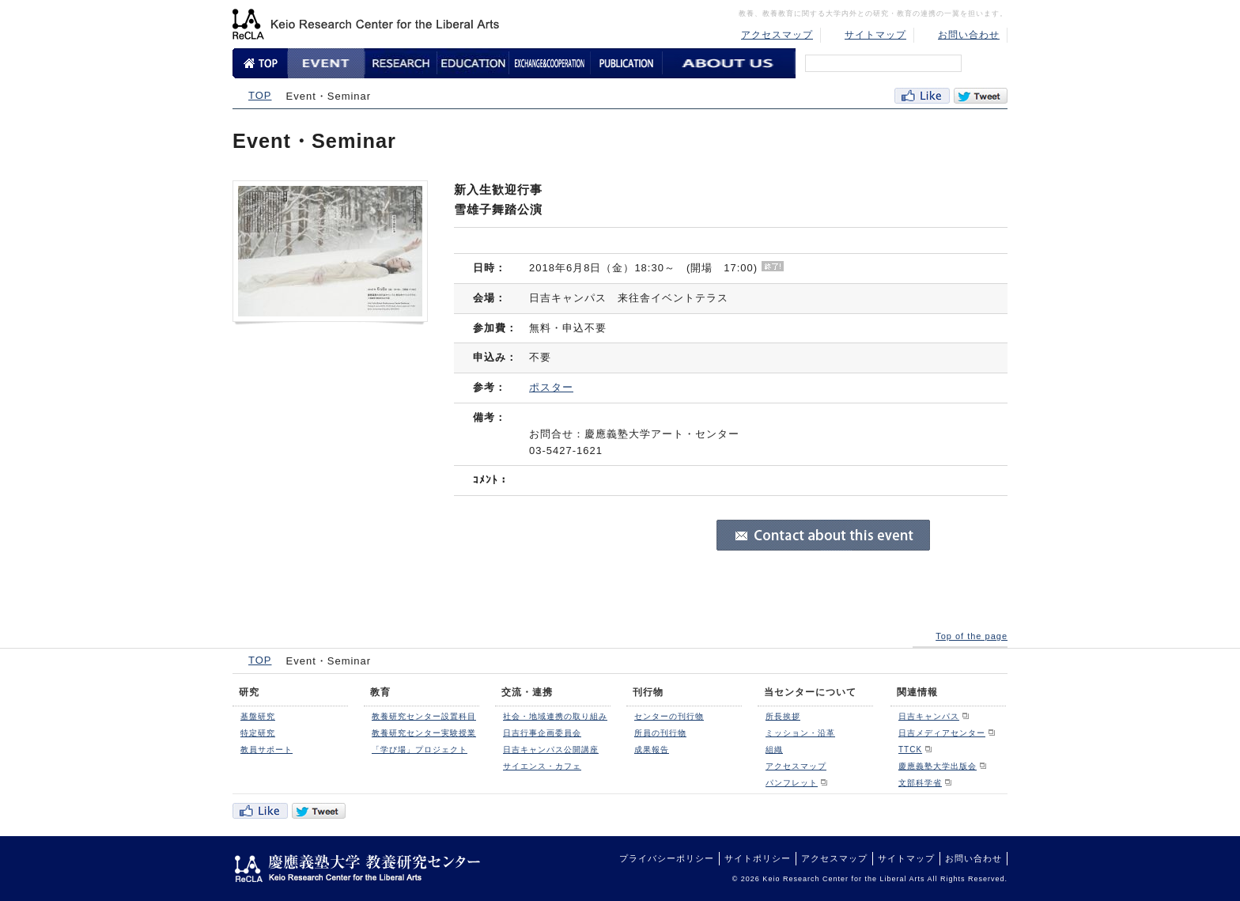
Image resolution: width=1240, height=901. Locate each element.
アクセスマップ (777, 34)
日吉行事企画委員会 (542, 733)
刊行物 (648, 692)
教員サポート (266, 749)
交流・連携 (527, 692)
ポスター (551, 387)
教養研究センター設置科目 (424, 716)
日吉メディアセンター (941, 733)
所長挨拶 (783, 716)
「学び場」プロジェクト (419, 749)
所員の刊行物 (660, 733)
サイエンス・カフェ (542, 766)
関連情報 (917, 692)
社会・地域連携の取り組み (555, 716)
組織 (774, 749)
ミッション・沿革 (800, 733)
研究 (249, 692)
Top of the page (972, 636)
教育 (380, 692)
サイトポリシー (757, 858)
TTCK (910, 749)
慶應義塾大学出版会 (937, 766)
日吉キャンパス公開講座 (551, 749)
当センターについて (810, 692)
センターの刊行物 (669, 716)
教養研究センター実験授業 (424, 733)
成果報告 (651, 749)
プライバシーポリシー (666, 858)
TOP (260, 95)
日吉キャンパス (928, 716)
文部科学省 (920, 782)
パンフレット (792, 782)
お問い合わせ (969, 34)
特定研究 (257, 733)
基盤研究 (257, 716)
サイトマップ (875, 34)
